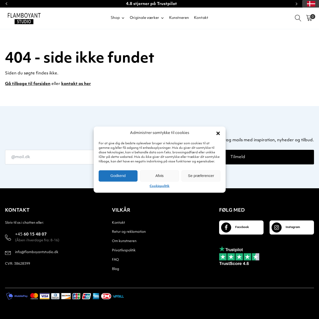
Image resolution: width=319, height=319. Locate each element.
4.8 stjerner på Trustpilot (151, 4)
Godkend (118, 175)
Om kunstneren (124, 241)
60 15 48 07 (31, 235)
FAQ (115, 259)
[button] (218, 133)
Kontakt (201, 18)
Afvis (159, 175)
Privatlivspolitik (124, 250)
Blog (115, 269)
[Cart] (309, 18)
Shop (118, 18)
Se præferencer (201, 175)
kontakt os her (76, 84)
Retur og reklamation (129, 232)
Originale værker (147, 18)
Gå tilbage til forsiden (27, 84)
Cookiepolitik (159, 186)
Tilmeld (237, 157)
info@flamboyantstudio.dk (36, 252)
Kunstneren (179, 18)
